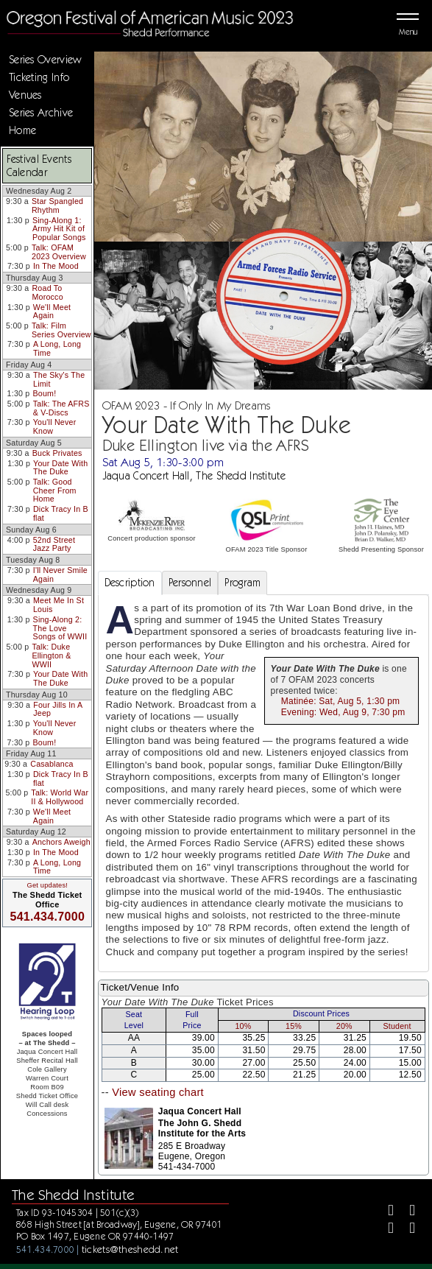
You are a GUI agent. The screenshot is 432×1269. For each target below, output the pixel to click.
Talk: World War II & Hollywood (59, 797)
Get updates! (47, 885)
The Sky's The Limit (59, 379)
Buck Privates (57, 453)
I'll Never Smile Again (60, 574)
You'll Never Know (55, 426)
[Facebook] (384, 1212)
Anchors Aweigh (61, 841)
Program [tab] (242, 582)
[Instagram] (384, 1230)
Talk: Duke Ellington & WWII (51, 655)
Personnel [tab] (190, 582)
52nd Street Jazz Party (54, 544)
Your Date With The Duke (60, 468)
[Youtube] (406, 1230)
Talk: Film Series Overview (61, 330)
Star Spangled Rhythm (57, 205)
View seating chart (158, 1092)
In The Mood (56, 265)
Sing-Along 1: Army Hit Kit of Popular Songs (59, 229)
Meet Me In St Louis (58, 605)
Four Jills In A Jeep (57, 709)
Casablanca (51, 763)
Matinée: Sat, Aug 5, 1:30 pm (340, 701)
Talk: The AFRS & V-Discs (61, 408)
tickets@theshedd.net (130, 1249)
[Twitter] (406, 1212)
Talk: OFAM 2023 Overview (59, 252)
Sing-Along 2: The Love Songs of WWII (60, 628)
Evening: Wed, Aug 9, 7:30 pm (343, 712)
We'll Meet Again (52, 311)
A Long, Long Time (57, 348)
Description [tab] (130, 582)
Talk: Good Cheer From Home (55, 490)
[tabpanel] (263, 783)
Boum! (45, 393)
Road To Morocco (47, 292)
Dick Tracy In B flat (60, 513)
